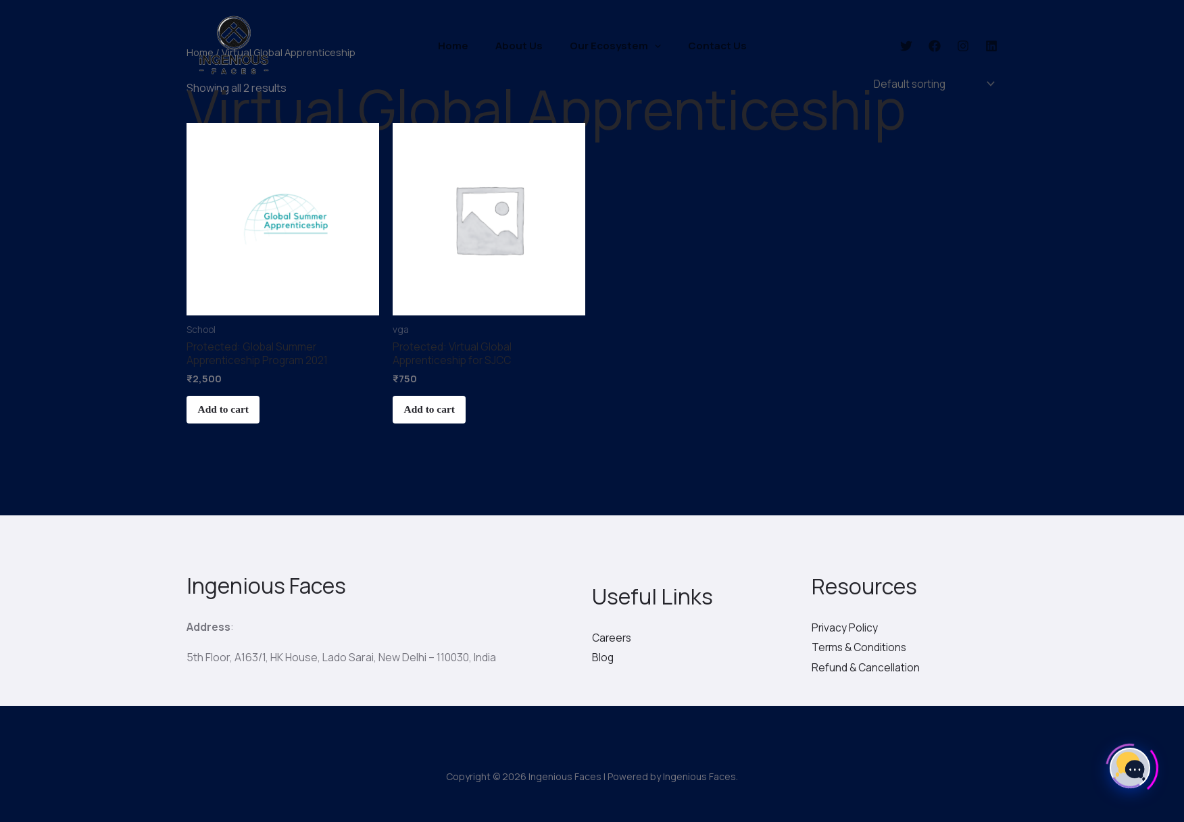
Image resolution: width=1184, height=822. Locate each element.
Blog (603, 661)
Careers (613, 641)
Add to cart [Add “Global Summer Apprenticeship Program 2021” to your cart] (229, 415)
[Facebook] (935, 46)
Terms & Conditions (861, 651)
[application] (651, 46)
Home (463, 45)
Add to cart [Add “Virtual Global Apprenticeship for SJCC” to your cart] (435, 415)
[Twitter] (906, 46)
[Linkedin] (991, 46)
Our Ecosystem (612, 46)
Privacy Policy (845, 630)
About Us (522, 45)
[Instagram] (963, 46)
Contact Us (707, 45)
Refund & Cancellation (866, 671)
